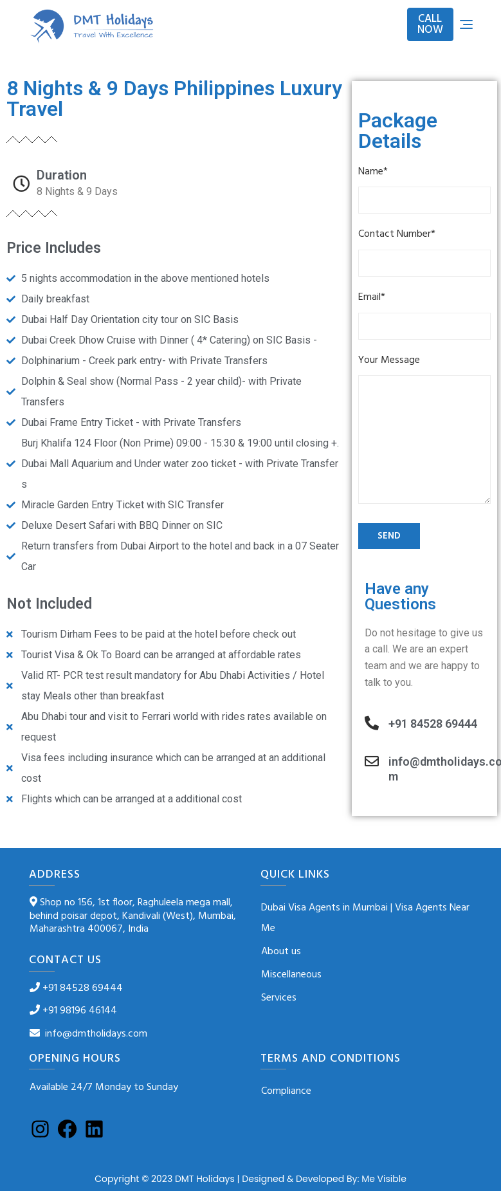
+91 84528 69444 (432, 723)
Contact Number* (424, 251)
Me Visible (383, 1178)
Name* (424, 189)
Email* (424, 315)
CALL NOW (430, 24)
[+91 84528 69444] (372, 723)
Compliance (286, 1091)
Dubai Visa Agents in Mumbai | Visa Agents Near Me (365, 918)
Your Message (424, 431)
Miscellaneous (291, 974)
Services (278, 998)
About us (281, 951)
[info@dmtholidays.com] (372, 761)
